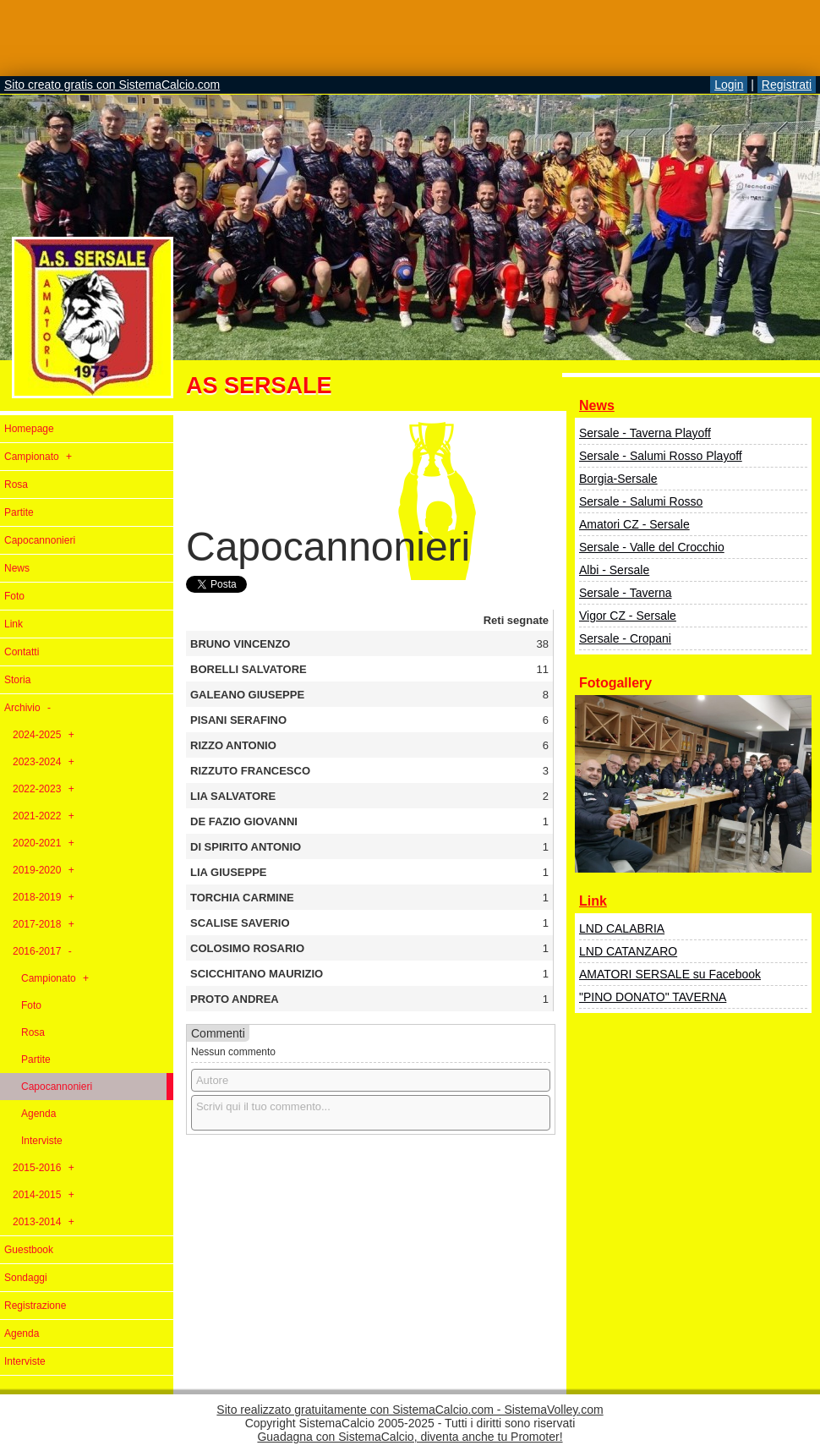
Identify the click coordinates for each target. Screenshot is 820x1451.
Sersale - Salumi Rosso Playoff (660, 456)
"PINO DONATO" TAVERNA (652, 997)
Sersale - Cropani (625, 638)
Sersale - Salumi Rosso (640, 501)
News (597, 405)
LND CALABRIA (621, 928)
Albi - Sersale (614, 570)
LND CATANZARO (628, 951)
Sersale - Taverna (625, 593)
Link (593, 901)
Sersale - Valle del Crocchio (651, 547)
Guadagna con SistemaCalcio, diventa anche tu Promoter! (409, 1436)
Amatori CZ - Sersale (634, 524)
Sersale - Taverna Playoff (645, 433)
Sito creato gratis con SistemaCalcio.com (112, 84)
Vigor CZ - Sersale (627, 615)
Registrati (787, 84)
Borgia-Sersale (618, 478)
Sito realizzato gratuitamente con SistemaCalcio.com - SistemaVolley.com (409, 1409)
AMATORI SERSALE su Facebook (670, 974)
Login (728, 84)
